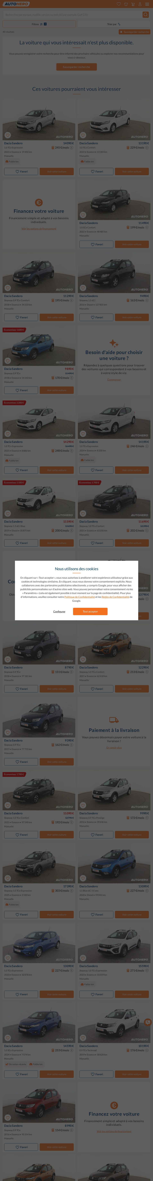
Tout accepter (90, 611)
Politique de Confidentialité (79, 596)
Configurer (59, 611)
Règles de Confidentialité (115, 596)
